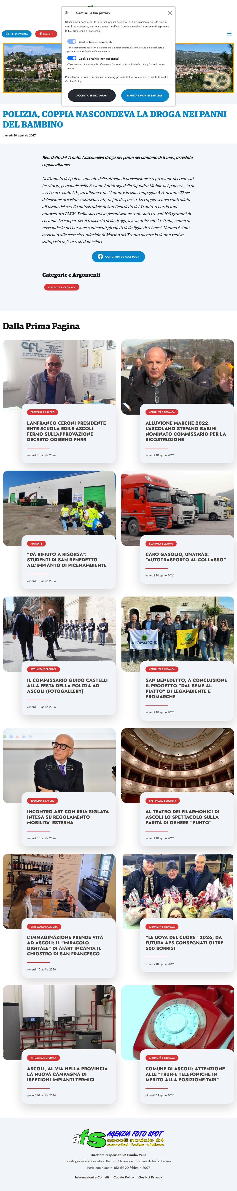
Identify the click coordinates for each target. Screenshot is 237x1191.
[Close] (170, 12)
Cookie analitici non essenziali (99, 58)
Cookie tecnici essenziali (95, 42)
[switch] (71, 58)
